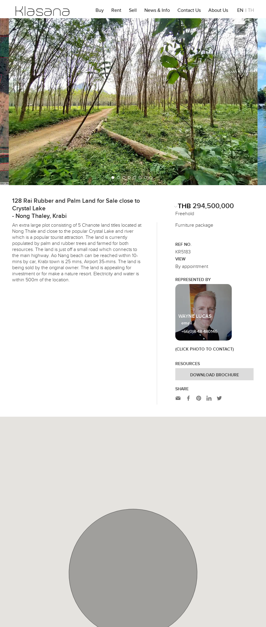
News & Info (157, 11)
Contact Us (189, 11)
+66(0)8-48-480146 (199, 331)
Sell (133, 11)
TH (251, 11)
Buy (100, 11)
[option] (133, 101)
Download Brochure (214, 375)
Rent (116, 11)
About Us (218, 11)
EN (240, 11)
